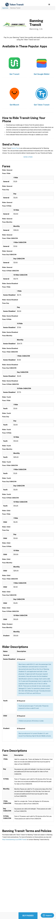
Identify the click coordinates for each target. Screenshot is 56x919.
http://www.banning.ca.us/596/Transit (14, 839)
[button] (49, 4)
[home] (14, 4)
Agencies (5, 8)
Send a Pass (15, 148)
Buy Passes (28, 916)
